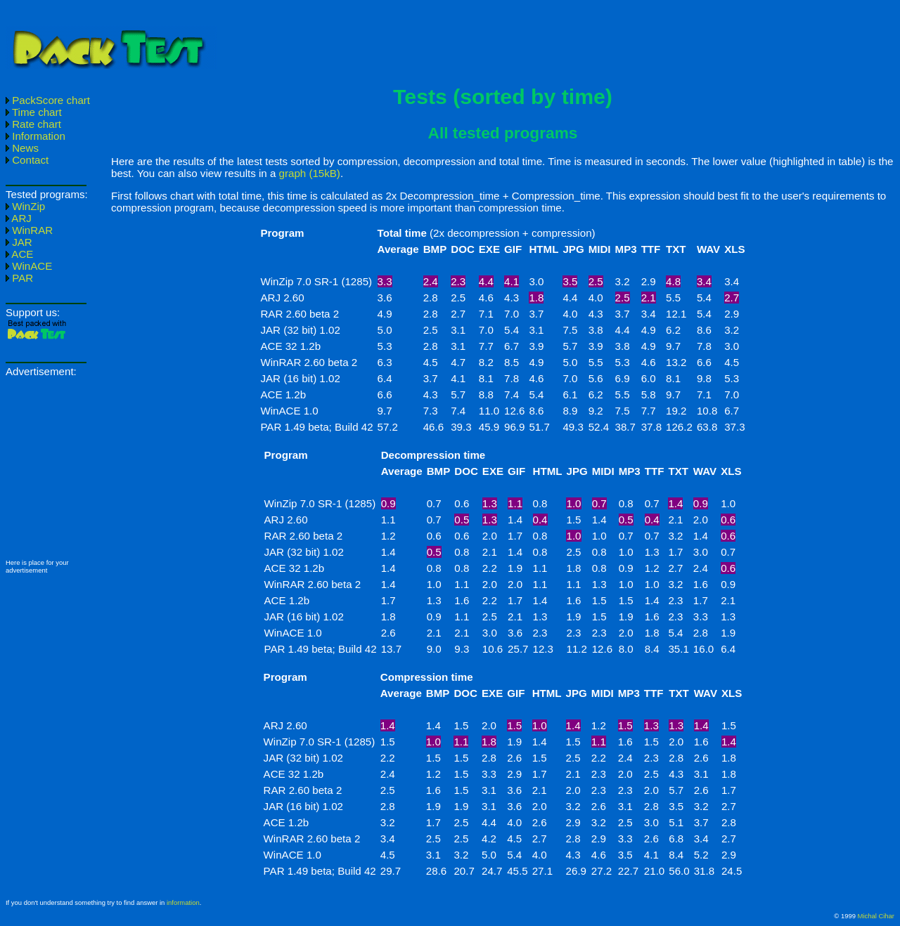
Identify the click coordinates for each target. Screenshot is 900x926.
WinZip (25, 206)
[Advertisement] (561, 37)
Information (35, 136)
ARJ (19, 218)
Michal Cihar (876, 916)
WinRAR (29, 230)
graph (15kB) (309, 173)
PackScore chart (48, 100)
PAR (19, 278)
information (183, 902)
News (22, 148)
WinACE (29, 266)
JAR (19, 242)
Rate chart (33, 124)
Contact (27, 160)
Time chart (34, 112)
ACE (19, 254)
